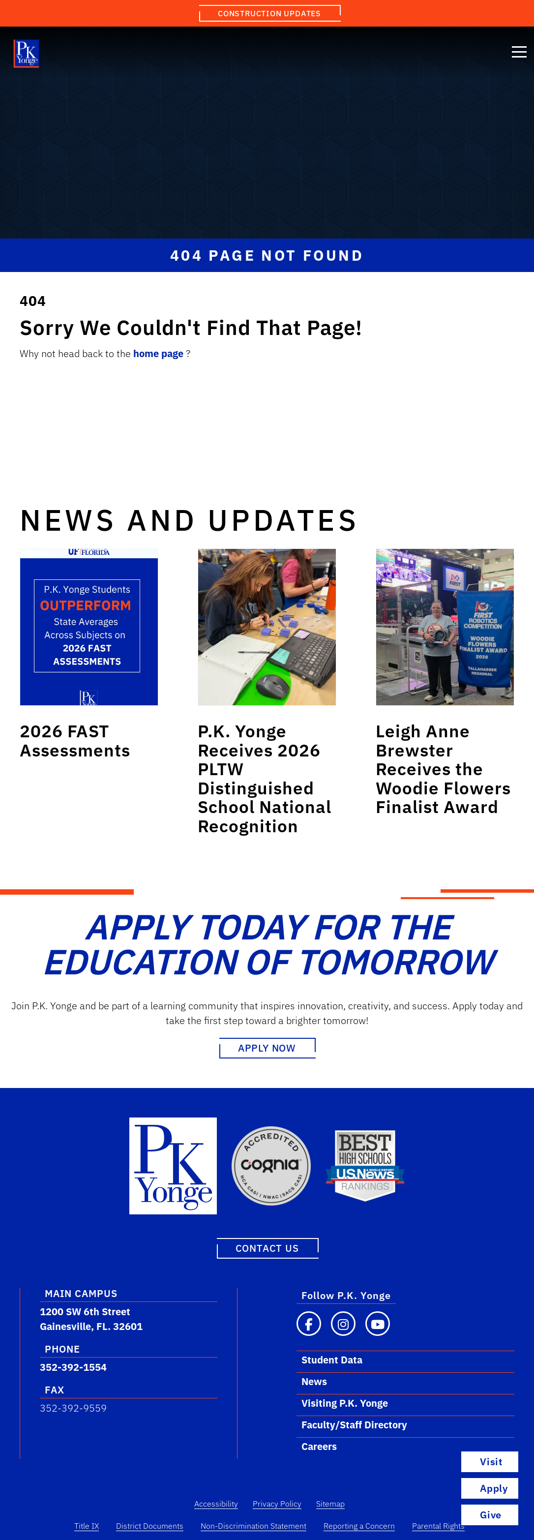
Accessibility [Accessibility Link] (216, 1504)
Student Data (331, 1359)
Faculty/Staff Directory (354, 1424)
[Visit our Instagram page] (343, 1323)
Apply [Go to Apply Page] (494, 1488)
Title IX (86, 1526)
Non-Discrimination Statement (253, 1526)
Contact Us (267, 1248)
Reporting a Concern (359, 1526)
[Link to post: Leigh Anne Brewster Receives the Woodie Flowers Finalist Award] (445, 627)
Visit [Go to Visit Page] (491, 1461)
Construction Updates (269, 13)
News (314, 1381)
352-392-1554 (73, 1367)
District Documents (149, 1526)
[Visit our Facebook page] (309, 1323)
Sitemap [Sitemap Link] (330, 1504)
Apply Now (267, 1048)
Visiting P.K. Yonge (344, 1403)
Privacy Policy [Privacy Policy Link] (277, 1504)
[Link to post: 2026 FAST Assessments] (89, 627)
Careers (319, 1446)
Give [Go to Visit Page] (491, 1514)
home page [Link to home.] (159, 353)
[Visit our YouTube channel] (377, 1323)
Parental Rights (438, 1526)
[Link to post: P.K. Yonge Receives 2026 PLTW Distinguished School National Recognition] (267, 627)
